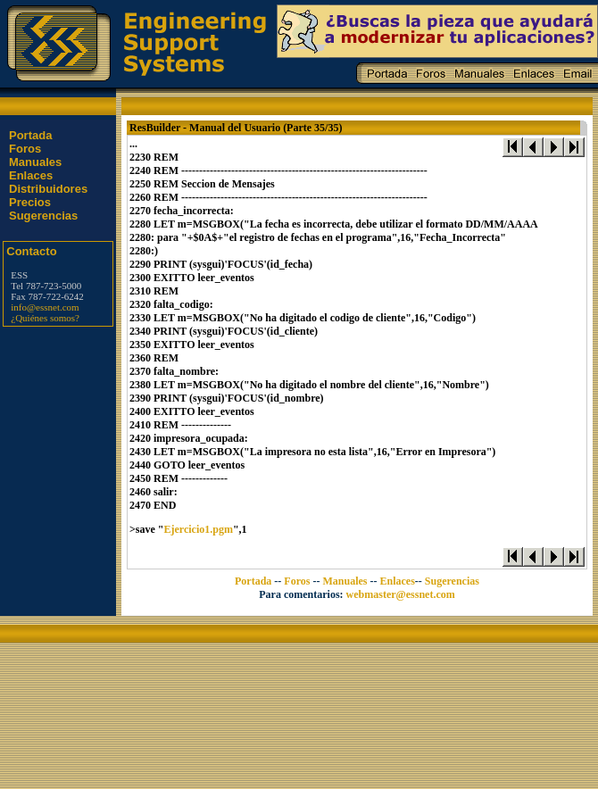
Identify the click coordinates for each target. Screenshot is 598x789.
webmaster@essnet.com (400, 594)
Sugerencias (43, 215)
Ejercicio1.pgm (198, 529)
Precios (30, 202)
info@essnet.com (45, 307)
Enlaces (31, 175)
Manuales (35, 162)
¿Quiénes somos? (45, 317)
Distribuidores (48, 188)
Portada (30, 135)
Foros (25, 148)
